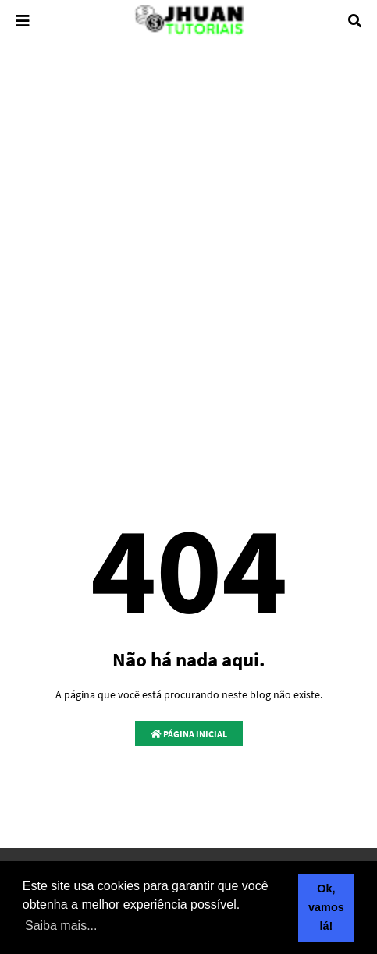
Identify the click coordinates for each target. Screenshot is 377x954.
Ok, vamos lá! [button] (326, 907)
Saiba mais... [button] (61, 925)
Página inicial (189, 734)
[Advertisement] (188, 256)
